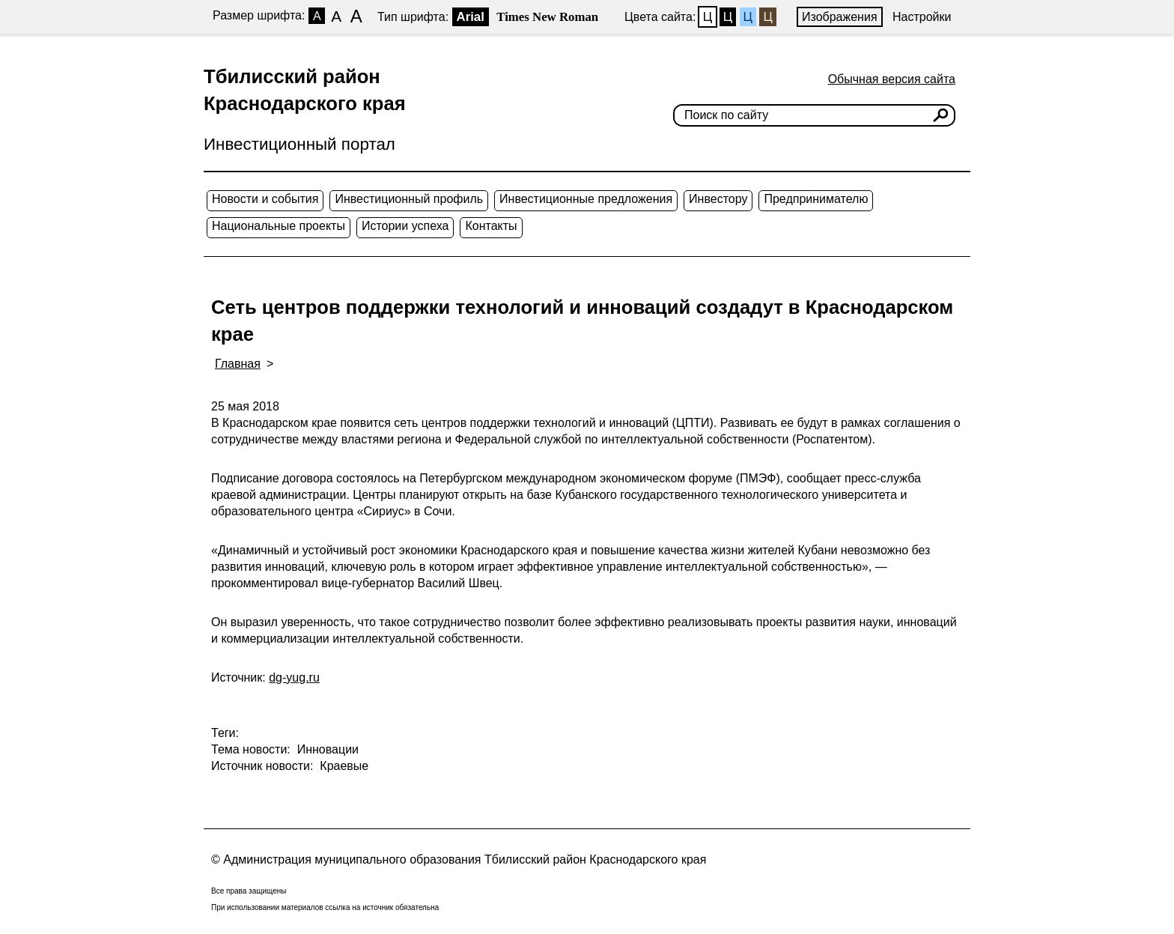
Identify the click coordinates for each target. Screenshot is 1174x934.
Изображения (840, 16)
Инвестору (718, 198)
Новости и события (265, 198)
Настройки (921, 16)
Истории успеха (405, 225)
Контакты (491, 225)
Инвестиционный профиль (409, 198)
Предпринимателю (816, 198)
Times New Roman (547, 17)
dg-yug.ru (294, 677)
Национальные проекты (278, 225)
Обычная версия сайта (891, 79)
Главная (238, 363)
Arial (470, 17)
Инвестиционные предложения (585, 198)
